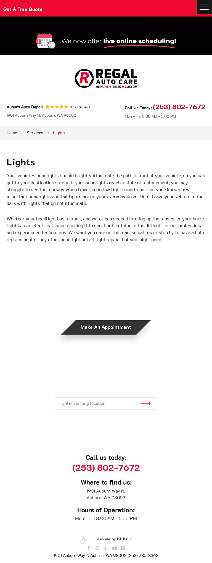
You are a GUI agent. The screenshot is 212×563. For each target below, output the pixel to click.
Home (12, 133)
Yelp (106, 548)
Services (35, 133)
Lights (59, 133)
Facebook (88, 548)
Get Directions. (106, 378)
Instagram (123, 548)
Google (97, 548)
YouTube (114, 548)
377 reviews (80, 108)
